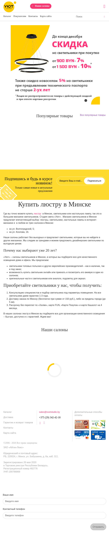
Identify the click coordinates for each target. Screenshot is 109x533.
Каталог (7, 16)
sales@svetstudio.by (49, 412)
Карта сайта (46, 16)
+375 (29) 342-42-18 (49, 417)
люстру (37, 213)
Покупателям (19, 16)
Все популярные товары (93, 115)
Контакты (33, 16)
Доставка (8, 417)
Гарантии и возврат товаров (18, 422)
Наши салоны (42, 6)
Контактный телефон (14, 509)
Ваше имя (8, 495)
